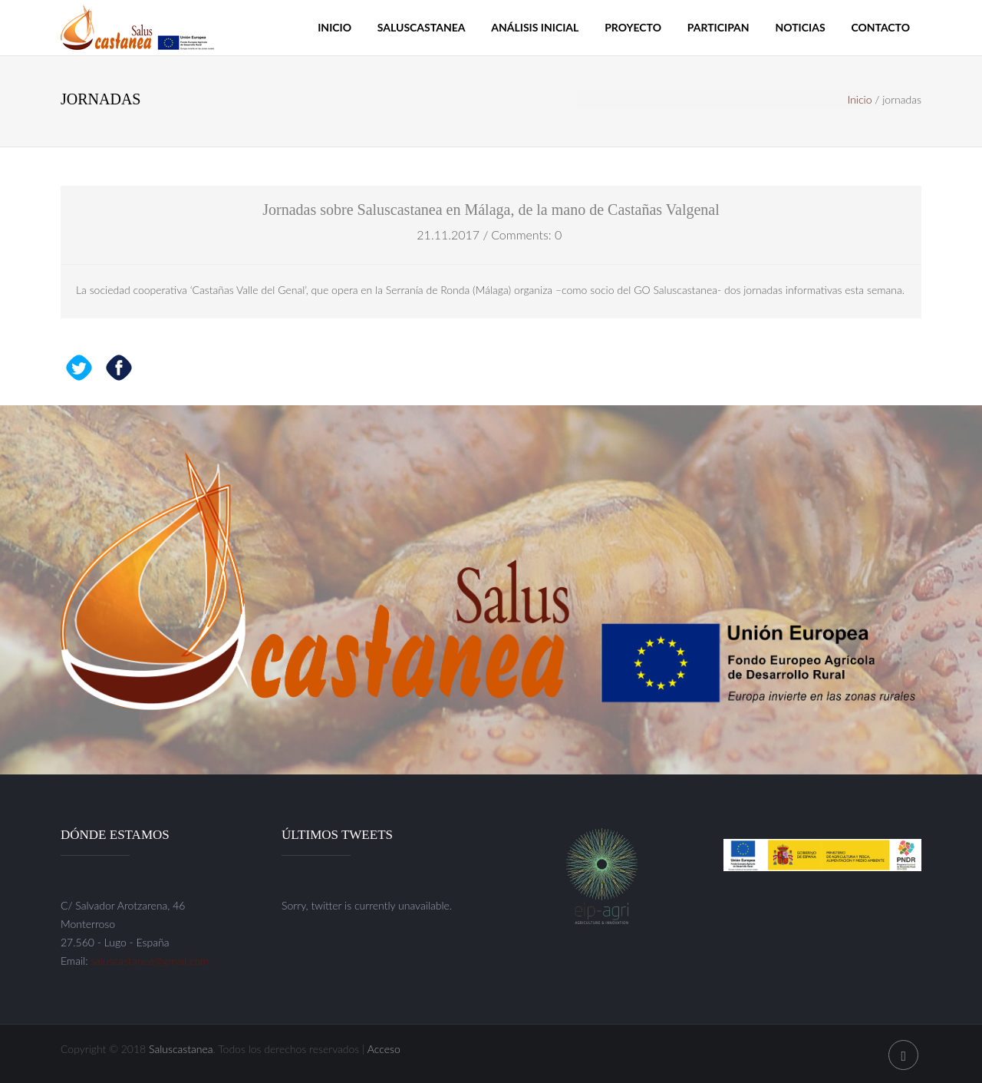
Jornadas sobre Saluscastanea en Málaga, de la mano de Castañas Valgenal (491, 209)
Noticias (800, 27)
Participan (718, 27)
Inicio (334, 27)
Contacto (880, 27)
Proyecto (633, 27)
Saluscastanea (421, 27)
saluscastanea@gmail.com (150, 960)
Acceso (383, 1048)
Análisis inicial (534, 27)
